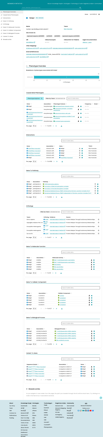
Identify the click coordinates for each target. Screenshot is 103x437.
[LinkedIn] (88, 410)
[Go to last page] (56, 126)
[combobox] (51, 7)
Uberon (34, 408)
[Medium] (83, 410)
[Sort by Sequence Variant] (38, 364)
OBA (33, 418)
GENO (34, 422)
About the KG (25, 427)
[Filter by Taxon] (55, 98)
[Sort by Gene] (31, 104)
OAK (45, 417)
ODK (45, 420)
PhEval (46, 410)
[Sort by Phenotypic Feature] (66, 104)
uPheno (34, 410)
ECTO (34, 427)
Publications (13, 415)
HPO (33, 413)
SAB (10, 410)
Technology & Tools (77, 3)
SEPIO (34, 425)
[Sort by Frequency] (92, 104)
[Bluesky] (93, 410)
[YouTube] (90, 410)
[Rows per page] (35, 126)
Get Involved (70, 406)
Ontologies (67, 3)
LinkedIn (70, 413)
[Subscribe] (78, 410)
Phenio (34, 415)
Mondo (34, 406)
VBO (33, 420)
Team (11, 408)
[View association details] (81, 106)
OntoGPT (46, 422)
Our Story (12, 406)
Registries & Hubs (89, 3)
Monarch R (24, 413)
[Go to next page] (53, 126)
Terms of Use (24, 422)
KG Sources (24, 430)
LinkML (45, 412)
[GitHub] (86, 410)
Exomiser (46, 408)
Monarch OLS (59, 406)
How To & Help (25, 418)
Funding (11, 418)
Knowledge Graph (57, 3)
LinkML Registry (59, 417)
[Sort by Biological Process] (66, 328)
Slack (69, 408)
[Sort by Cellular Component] (71, 293)
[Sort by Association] (52, 104)
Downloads (24, 406)
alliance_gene (87, 42)
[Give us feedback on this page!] (100, 397)
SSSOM (46, 415)
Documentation (25, 420)
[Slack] (81, 410)
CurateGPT (47, 424)
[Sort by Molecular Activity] (64, 257)
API (22, 408)
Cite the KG (24, 425)
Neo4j (23, 410)
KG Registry (58, 414)
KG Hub (57, 412)
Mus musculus (68, 29)
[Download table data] (61, 126)
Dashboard (24, 432)
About (50, 3)
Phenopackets (48, 427)
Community (98, 3)
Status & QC (24, 415)
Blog (69, 410)
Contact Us (12, 413)
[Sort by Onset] (98, 104)
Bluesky (69, 418)
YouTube (70, 415)
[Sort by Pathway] (49, 181)
